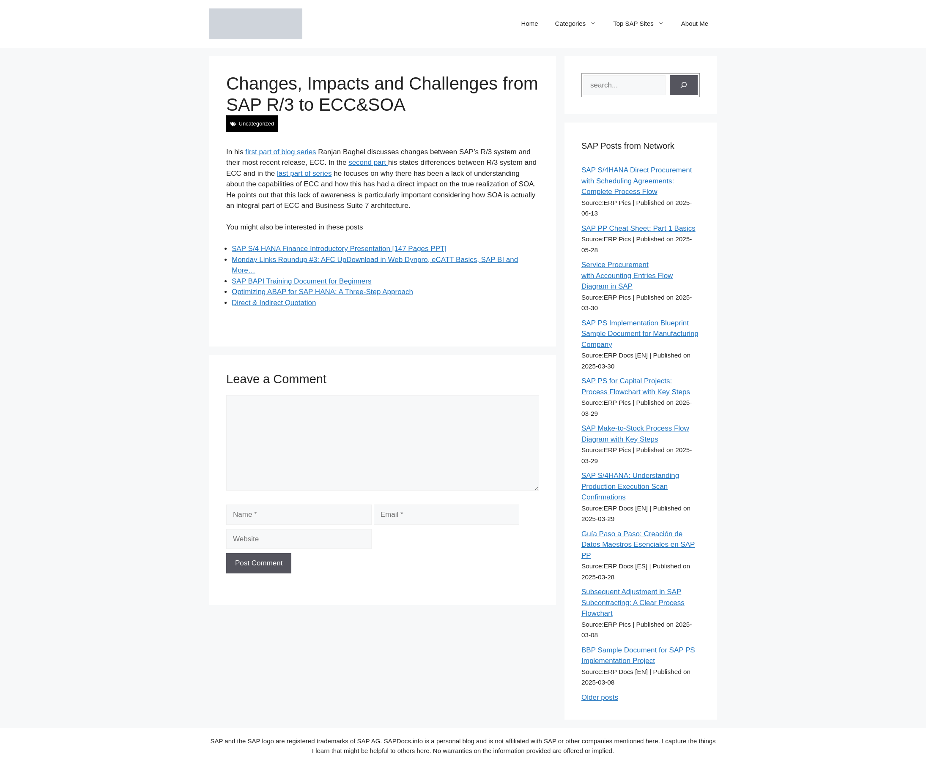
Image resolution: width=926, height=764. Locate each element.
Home (529, 23)
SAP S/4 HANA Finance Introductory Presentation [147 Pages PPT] (339, 249)
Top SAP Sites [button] (643, 23)
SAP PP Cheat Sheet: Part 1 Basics (638, 228)
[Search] (684, 85)
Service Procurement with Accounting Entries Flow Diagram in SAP (627, 275)
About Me (694, 23)
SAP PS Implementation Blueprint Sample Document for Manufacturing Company (640, 334)
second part (368, 162)
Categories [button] (580, 23)
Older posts (599, 697)
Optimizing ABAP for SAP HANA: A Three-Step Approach (322, 292)
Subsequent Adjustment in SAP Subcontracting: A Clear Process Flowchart (633, 602)
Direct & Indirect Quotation (274, 303)
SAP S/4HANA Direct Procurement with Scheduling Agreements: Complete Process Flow (636, 181)
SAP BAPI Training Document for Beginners (301, 281)
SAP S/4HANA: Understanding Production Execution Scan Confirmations (630, 486)
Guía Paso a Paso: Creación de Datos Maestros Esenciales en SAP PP (638, 544)
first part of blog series (280, 152)
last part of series (304, 173)
